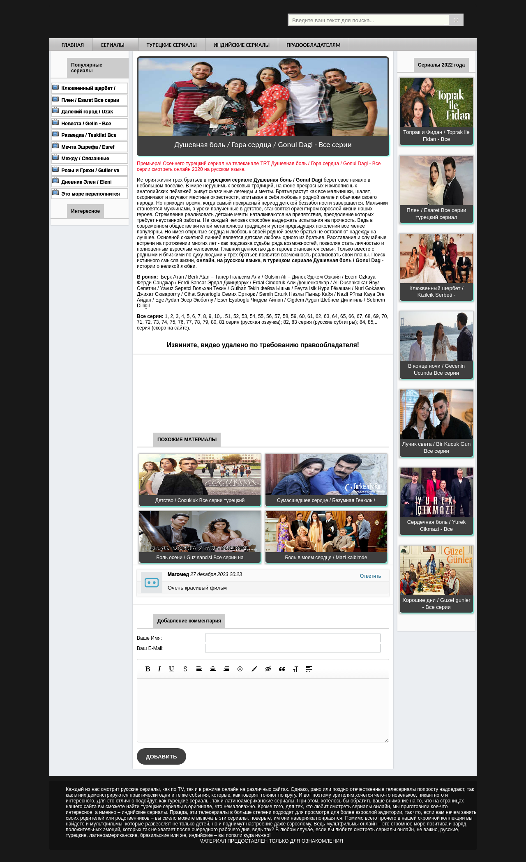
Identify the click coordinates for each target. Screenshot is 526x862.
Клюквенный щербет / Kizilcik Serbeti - (436, 291)
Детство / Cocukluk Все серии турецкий (200, 500)
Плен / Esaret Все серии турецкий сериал (436, 213)
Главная (73, 44)
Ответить (370, 576)
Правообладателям (313, 44)
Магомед (178, 574)
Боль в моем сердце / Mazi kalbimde (326, 557)
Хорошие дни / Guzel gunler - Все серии (436, 603)
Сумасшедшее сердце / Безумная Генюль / (326, 500)
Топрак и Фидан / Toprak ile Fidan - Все (436, 135)
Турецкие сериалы (172, 44)
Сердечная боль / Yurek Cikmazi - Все (436, 525)
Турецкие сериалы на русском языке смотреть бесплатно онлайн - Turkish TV (125, 19)
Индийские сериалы (242, 44)
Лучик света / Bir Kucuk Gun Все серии (436, 447)
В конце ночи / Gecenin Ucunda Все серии (436, 369)
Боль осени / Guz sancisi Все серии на (199, 557)
